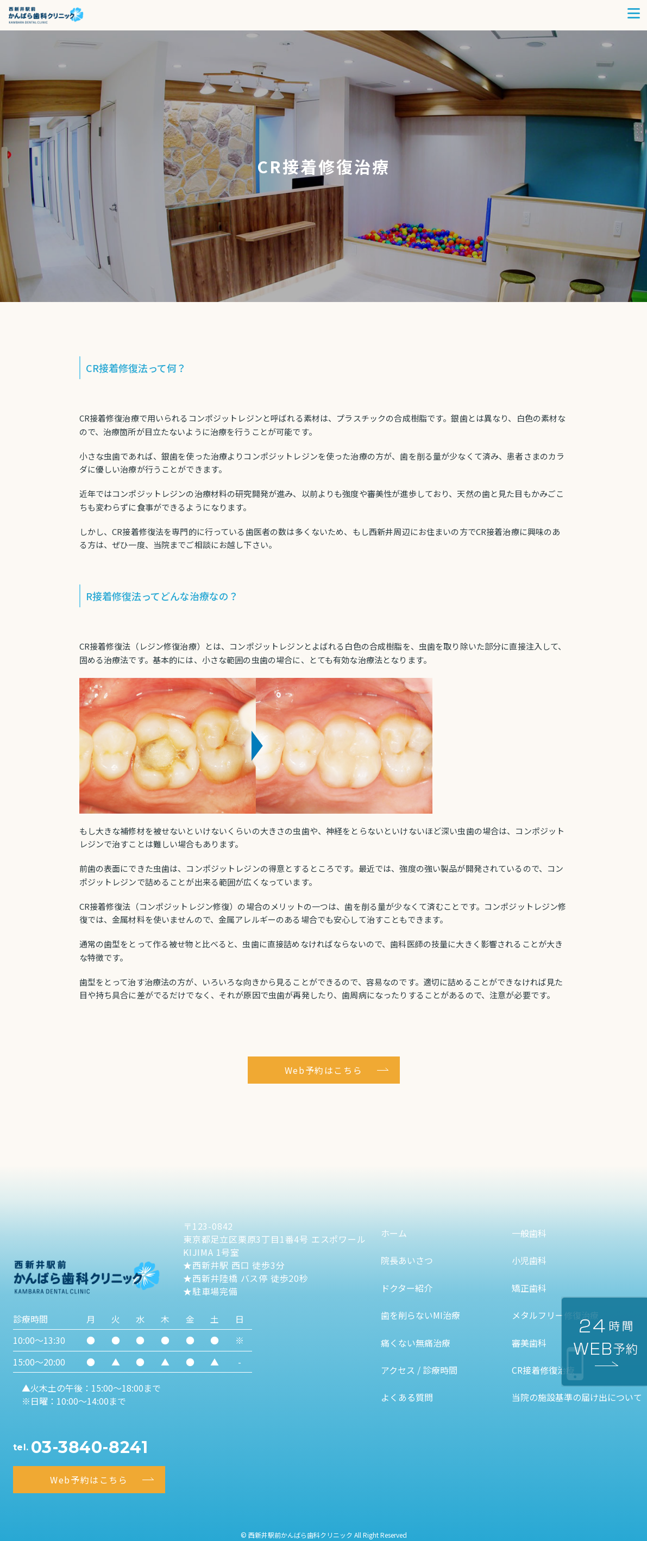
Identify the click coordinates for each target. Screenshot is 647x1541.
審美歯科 (529, 1342)
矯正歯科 (529, 1287)
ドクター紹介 (406, 1287)
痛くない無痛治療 (415, 1342)
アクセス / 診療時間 (419, 1369)
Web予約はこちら (323, 1070)
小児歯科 (529, 1260)
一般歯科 (529, 1233)
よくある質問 (407, 1397)
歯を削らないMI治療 (420, 1315)
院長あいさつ (407, 1260)
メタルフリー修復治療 (555, 1315)
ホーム (394, 1233)
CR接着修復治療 (543, 1369)
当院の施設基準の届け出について (577, 1397)
